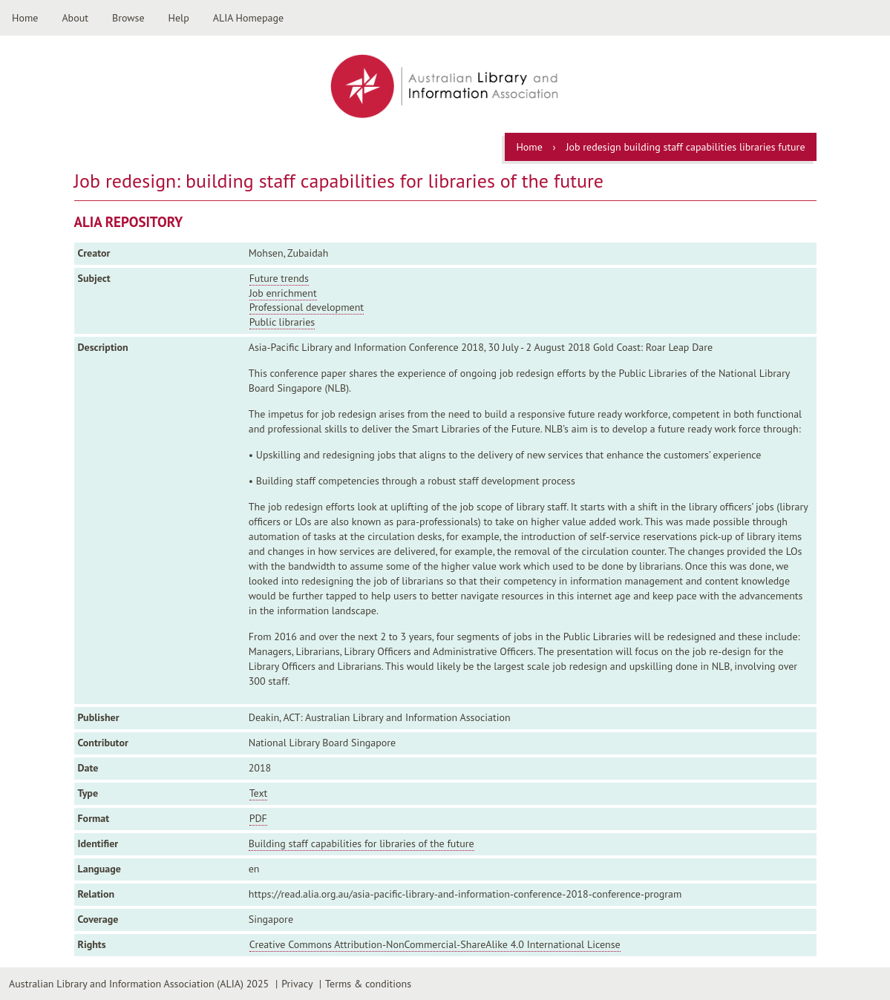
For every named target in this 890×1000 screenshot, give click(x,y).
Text (258, 793)
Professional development (306, 307)
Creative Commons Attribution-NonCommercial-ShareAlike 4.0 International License (435, 944)
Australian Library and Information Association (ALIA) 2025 (139, 983)
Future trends (279, 278)
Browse (128, 17)
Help (178, 17)
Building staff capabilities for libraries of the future (361, 843)
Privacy (297, 983)
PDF (258, 818)
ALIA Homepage (248, 17)
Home (25, 17)
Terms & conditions (368, 983)
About (75, 17)
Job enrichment (283, 293)
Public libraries (282, 322)
